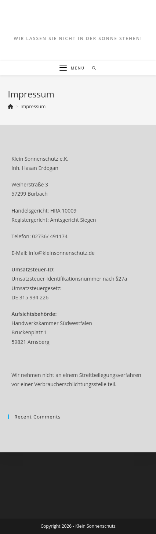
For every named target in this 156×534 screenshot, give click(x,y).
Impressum (33, 106)
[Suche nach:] (92, 68)
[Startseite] (10, 106)
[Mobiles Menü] (72, 68)
